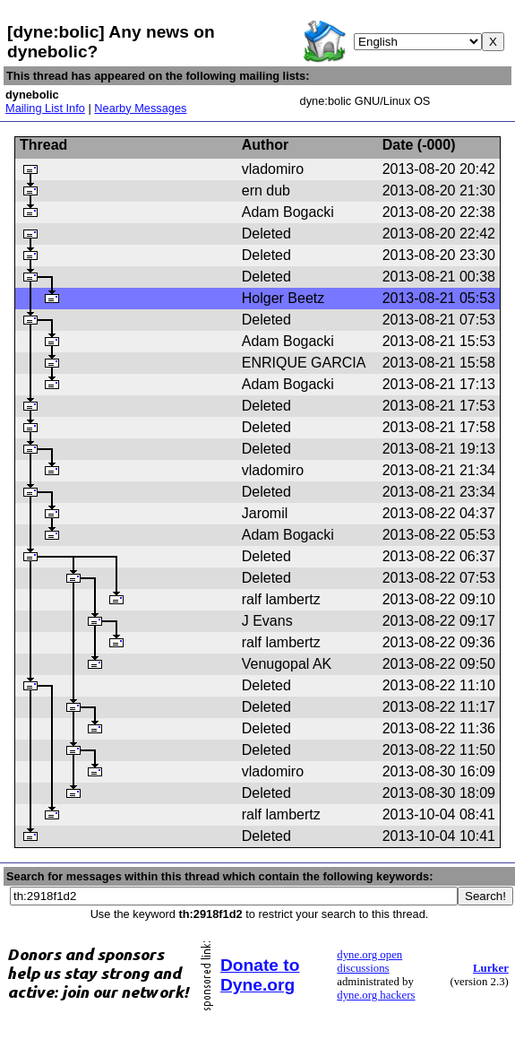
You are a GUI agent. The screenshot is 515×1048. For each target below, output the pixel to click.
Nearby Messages (140, 108)
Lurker (491, 968)
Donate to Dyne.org (259, 975)
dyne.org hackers (376, 995)
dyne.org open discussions (369, 961)
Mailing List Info (45, 108)
